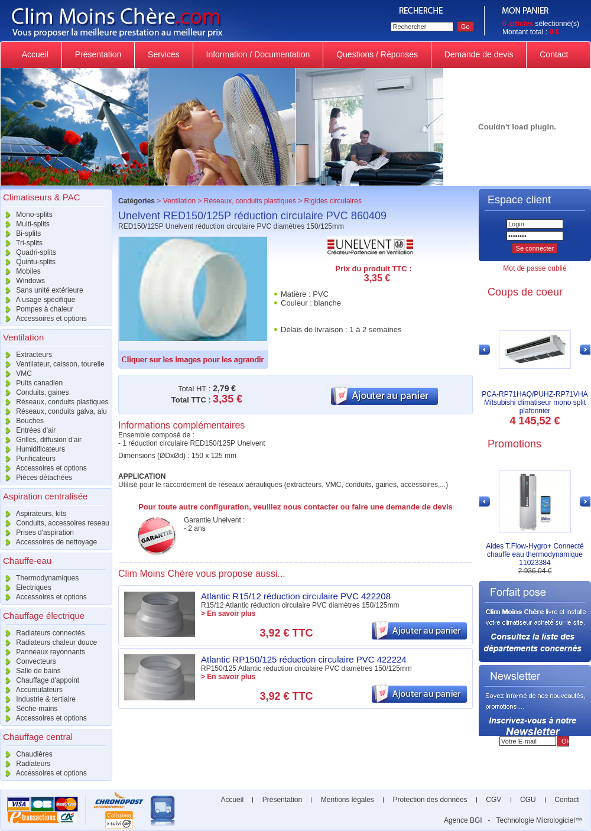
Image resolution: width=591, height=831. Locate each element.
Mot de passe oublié (534, 268)
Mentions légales (347, 800)
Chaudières (26, 754)
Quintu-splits (28, 262)
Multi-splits (25, 224)
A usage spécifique (37, 300)
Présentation (98, 54)
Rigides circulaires (333, 201)
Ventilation (179, 201)
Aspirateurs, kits (33, 513)
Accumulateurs (31, 690)
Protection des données (430, 800)
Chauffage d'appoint (39, 680)
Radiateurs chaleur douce (48, 642)
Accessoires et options (43, 318)
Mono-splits (26, 214)
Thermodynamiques (39, 578)
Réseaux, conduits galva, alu (53, 411)
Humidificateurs (32, 449)
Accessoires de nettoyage (48, 542)
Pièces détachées (36, 477)
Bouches (22, 421)
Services (163, 54)
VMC (16, 373)
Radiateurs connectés (42, 633)
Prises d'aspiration (37, 532)
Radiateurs (25, 763)
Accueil (35, 54)
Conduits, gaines (34, 392)
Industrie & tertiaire (38, 699)
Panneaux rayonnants (42, 652)
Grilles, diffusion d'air (41, 440)
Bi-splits (20, 233)
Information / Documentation (258, 54)
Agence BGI (463, 820)
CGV (494, 800)
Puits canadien (31, 383)
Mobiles (20, 271)
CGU (528, 800)
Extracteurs (26, 354)
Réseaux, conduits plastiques (54, 402)
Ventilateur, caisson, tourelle (52, 364)
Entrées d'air (28, 430)
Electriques (25, 587)
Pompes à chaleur (36, 309)
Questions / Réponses (377, 54)
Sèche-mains (28, 709)
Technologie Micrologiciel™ (539, 820)
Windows (22, 281)
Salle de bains (30, 671)
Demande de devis (479, 54)
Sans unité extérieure (41, 290)
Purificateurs (28, 459)
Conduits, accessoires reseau (54, 523)
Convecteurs (28, 661)
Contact (553, 54)
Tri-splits (21, 243)
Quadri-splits (28, 252)
